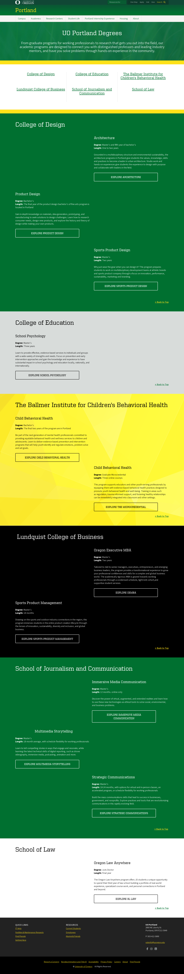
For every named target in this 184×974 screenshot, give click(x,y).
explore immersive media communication (124, 716)
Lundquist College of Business (41, 89)
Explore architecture (126, 177)
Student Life (74, 18)
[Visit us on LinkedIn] (156, 949)
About (136, 18)
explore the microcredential (126, 506)
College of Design (41, 74)
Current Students (73, 928)
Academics (36, 18)
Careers (117, 961)
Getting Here (20, 940)
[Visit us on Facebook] (147, 949)
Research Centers (54, 18)
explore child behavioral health (47, 457)
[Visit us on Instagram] (151, 949)
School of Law (143, 89)
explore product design (47, 233)
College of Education (92, 74)
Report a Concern (51, 961)
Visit (147, 2)
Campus (22, 18)
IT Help (18, 928)
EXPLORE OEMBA (126, 592)
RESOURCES (72, 925)
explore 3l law (126, 898)
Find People (20, 936)
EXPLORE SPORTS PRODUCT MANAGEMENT (47, 638)
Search (159, 2)
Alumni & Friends (73, 936)
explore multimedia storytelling (47, 764)
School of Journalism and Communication (92, 91)
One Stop (133, 2)
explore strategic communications (124, 813)
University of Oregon (83, 966)
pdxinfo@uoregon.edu (155, 942)
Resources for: (115, 2)
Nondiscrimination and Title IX (74, 961)
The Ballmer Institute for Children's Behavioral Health (143, 76)
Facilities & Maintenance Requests (29, 932)
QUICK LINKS (21, 925)
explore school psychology (47, 375)
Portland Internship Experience (99, 18)
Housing (124, 18)
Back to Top (163, 302)
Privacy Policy (106, 961)
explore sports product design (126, 286)
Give (153, 2)
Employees (71, 932)
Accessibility (94, 961)
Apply (142, 2)
